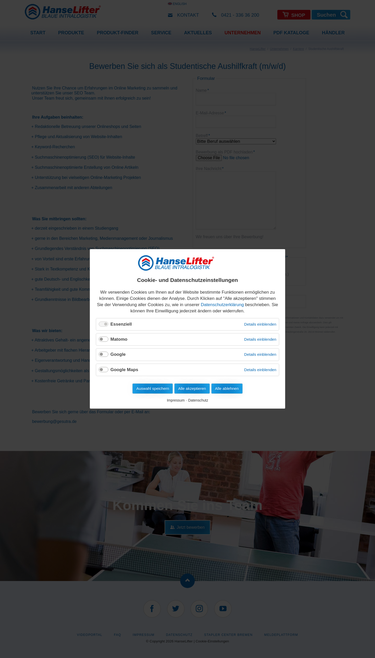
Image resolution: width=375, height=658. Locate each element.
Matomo (118, 339)
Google (118, 354)
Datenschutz (198, 400)
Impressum (176, 400)
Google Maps (124, 369)
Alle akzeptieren (192, 388)
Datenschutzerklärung (222, 304)
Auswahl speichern (152, 388)
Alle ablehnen (227, 388)
